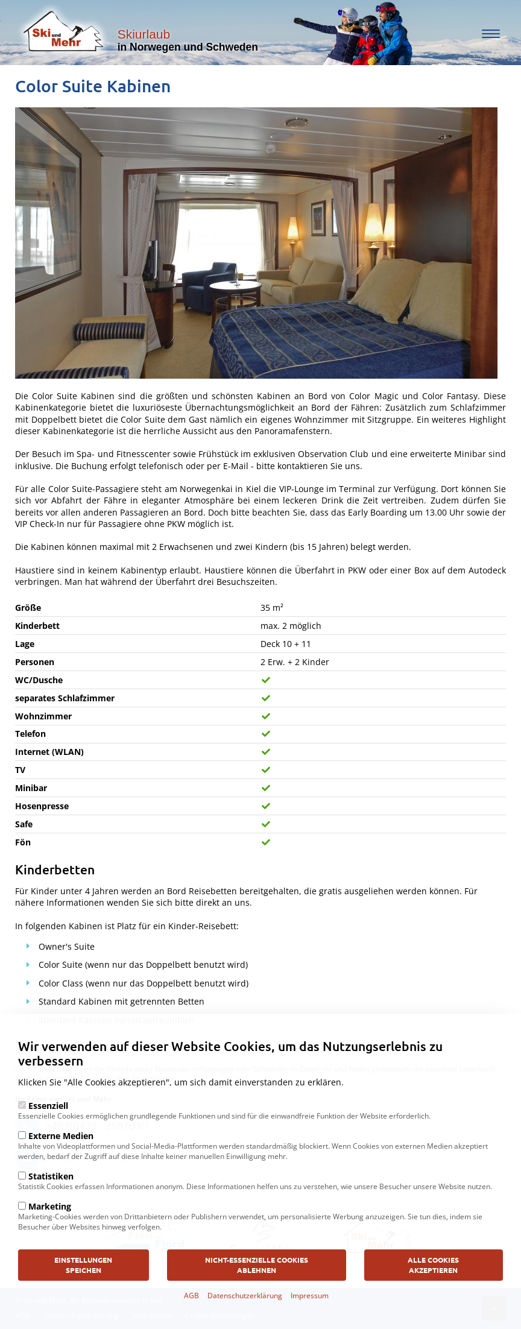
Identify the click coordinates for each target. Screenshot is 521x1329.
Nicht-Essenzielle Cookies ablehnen (256, 1291)
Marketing (49, 1232)
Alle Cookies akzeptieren (433, 1291)
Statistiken (51, 1202)
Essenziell (48, 1131)
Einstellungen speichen (83, 1291)
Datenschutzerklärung (244, 1321)
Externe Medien (60, 1161)
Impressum (310, 1321)
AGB (191, 1321)
